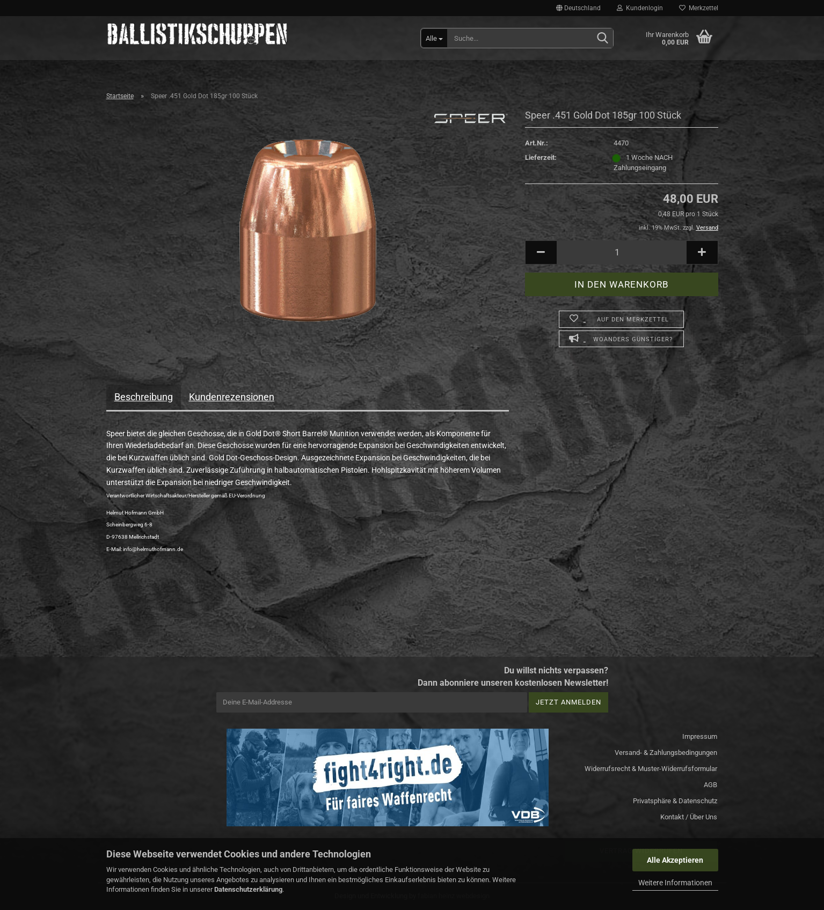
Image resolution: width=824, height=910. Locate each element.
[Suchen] (603, 38)
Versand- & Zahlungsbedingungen (666, 752)
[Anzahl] (621, 252)
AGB (710, 785)
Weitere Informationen (675, 882)
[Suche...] (434, 38)
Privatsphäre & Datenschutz (675, 801)
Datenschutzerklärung (248, 889)
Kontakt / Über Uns (688, 817)
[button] (578, 8)
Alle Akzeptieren (675, 860)
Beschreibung (143, 396)
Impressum (699, 736)
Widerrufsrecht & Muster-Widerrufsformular (651, 769)
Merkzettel (698, 8)
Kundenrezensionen (231, 396)
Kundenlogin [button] (640, 8)
